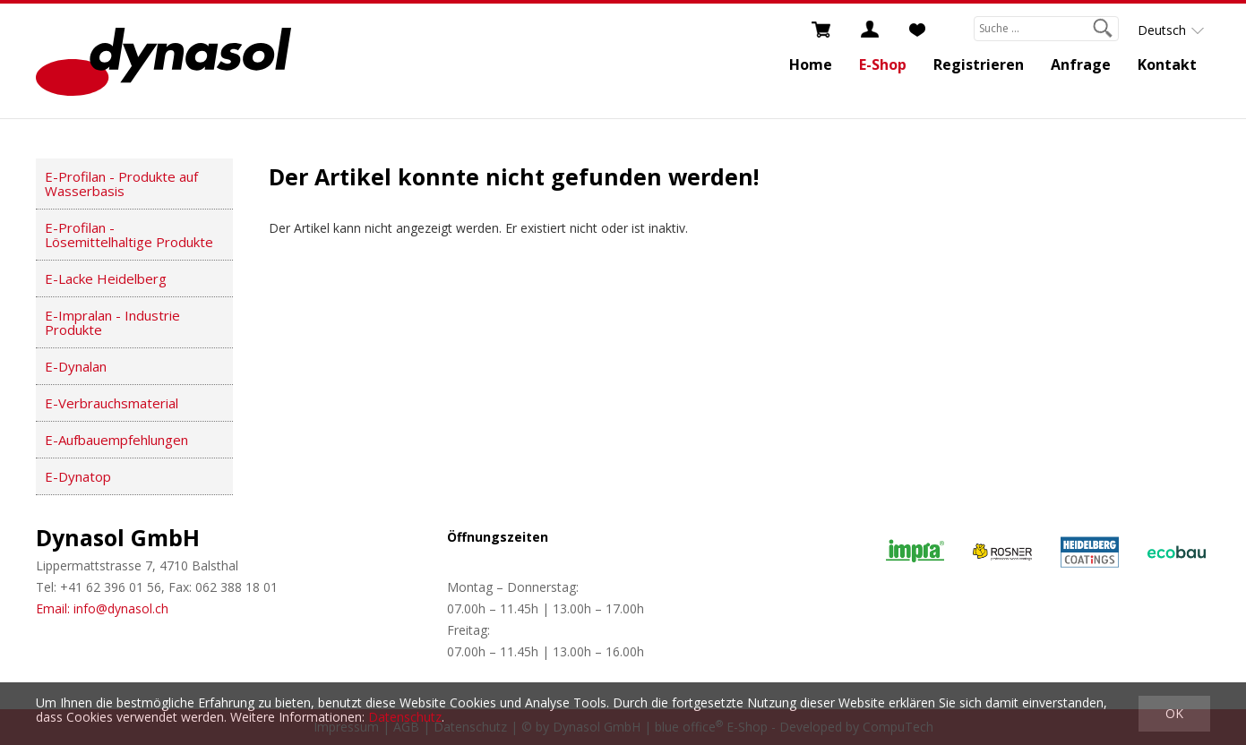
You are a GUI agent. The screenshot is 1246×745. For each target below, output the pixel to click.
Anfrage (1081, 64)
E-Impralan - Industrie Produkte (112, 322)
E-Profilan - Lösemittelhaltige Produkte (129, 234)
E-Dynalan (76, 366)
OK (1174, 713)
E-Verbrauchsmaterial (111, 403)
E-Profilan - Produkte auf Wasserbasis (121, 183)
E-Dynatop (78, 476)
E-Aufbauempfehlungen (116, 440)
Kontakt (1167, 64)
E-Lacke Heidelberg (106, 278)
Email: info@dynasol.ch (102, 608)
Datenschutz (405, 716)
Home (810, 64)
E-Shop (883, 64)
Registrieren (978, 64)
